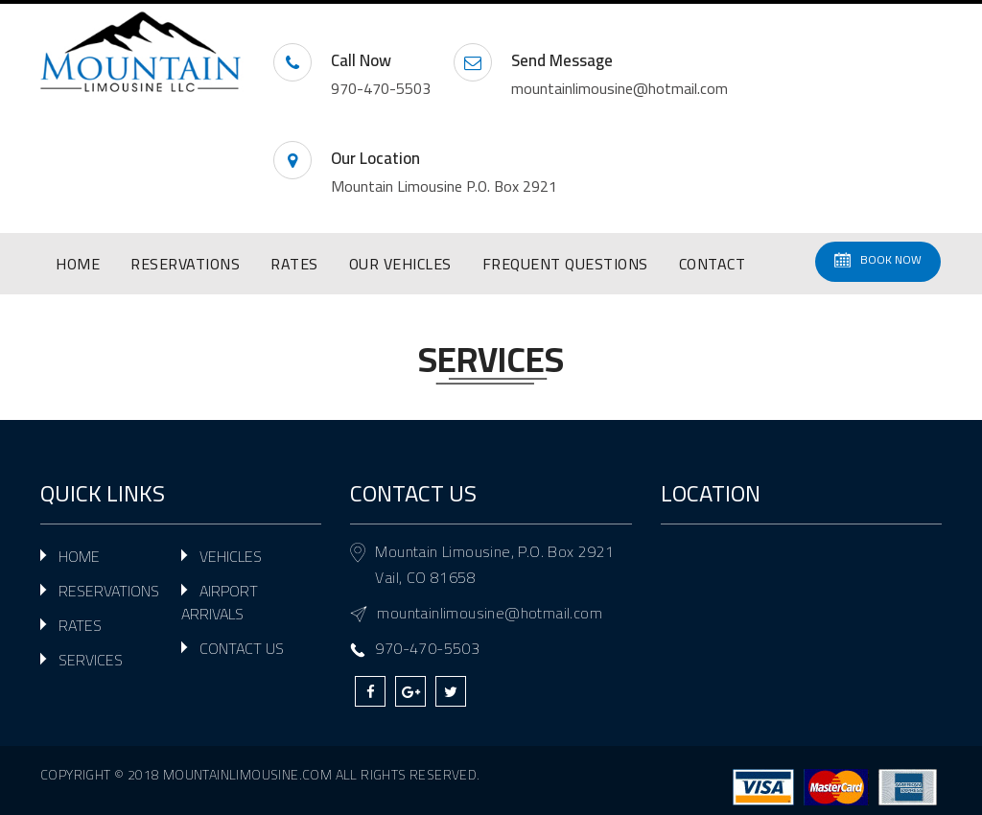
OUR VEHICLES (400, 263)
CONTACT (712, 263)
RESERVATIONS (185, 263)
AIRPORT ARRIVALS (219, 602)
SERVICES (90, 659)
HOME (78, 263)
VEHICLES (230, 556)
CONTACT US (241, 648)
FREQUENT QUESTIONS (565, 263)
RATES (294, 263)
